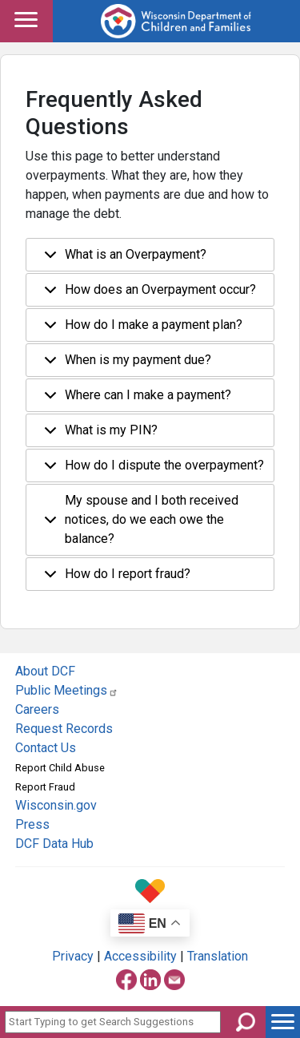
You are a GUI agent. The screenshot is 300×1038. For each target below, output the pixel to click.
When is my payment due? (124, 364)
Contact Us (45, 747)
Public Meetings (66, 690)
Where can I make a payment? (134, 399)
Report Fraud (45, 787)
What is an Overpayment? (122, 259)
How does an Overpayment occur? (147, 294)
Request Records (64, 728)
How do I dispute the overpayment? (151, 470)
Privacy (73, 956)
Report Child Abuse (60, 768)
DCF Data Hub (54, 843)
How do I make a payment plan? (140, 329)
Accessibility (140, 956)
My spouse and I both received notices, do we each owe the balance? (138, 519)
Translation (217, 956)
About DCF (45, 671)
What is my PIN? (98, 434)
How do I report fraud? (114, 578)
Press (32, 824)
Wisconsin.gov (56, 805)
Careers (37, 709)
